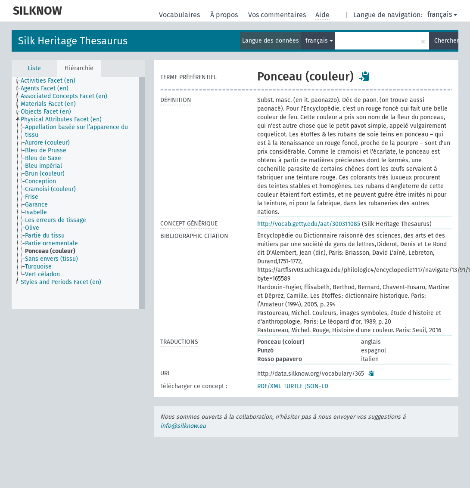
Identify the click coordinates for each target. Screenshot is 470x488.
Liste (34, 68)
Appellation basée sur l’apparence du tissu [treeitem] (76, 131)
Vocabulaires (180, 15)
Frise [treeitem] (31, 197)
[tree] (78, 193)
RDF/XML (269, 386)
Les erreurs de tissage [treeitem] (55, 220)
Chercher (446, 40)
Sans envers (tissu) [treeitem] (51, 259)
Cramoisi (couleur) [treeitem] (50, 189)
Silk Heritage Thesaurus (73, 41)
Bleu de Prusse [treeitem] (45, 150)
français (442, 14)
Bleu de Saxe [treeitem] (43, 158)
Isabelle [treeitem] (36, 212)
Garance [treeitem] (36, 204)
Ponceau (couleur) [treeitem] (50, 251)
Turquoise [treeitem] (38, 266)
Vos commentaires (278, 15)
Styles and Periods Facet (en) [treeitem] (61, 282)
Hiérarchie (79, 68)
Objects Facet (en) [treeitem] (46, 111)
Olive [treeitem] (32, 228)
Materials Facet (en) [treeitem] (48, 104)
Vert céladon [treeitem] (42, 274)
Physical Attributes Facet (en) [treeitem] (61, 119)
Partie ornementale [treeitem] (51, 243)
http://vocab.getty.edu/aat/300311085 (308, 224)
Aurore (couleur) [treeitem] (47, 142)
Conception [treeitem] (40, 181)
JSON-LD (316, 386)
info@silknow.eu (183, 425)
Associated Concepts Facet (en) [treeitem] (64, 96)
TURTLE (293, 386)
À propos (225, 15)
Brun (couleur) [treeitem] (45, 173)
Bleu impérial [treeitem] (43, 166)
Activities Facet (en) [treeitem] (48, 80)
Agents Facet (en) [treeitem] (44, 88)
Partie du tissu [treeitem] (45, 235)
